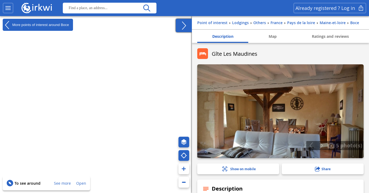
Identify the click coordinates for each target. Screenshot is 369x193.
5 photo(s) (344, 145)
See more (62, 183)
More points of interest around (36, 25)
